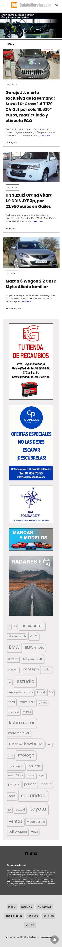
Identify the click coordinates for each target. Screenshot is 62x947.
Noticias (12, 85)
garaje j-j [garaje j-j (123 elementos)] (43, 702)
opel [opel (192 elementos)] (42, 775)
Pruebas (11, 273)
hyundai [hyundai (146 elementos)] (27, 711)
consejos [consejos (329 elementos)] (31, 669)
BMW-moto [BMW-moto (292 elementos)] (34, 647)
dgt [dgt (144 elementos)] (10, 682)
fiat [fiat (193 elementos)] (51, 692)
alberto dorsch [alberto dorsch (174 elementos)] (17, 636)
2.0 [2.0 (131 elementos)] (15, 626)
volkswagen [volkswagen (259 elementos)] (17, 831)
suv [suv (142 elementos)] (10, 809)
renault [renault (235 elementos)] (46, 784)
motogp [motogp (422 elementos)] (26, 755)
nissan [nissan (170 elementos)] (31, 775)
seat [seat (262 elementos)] (11, 796)
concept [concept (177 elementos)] (13, 669)
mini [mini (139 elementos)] (49, 744)
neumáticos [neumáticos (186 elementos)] (15, 775)
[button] (31, 361)
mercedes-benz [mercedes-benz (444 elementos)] (25, 743)
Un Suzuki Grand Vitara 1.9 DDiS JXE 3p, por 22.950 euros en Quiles (29, 200)
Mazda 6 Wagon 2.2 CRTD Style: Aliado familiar (31, 283)
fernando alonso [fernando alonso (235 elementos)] (20, 692)
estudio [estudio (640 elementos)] (25, 681)
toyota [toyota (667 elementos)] (38, 808)
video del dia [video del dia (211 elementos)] (36, 822)
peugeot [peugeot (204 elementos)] (14, 784)
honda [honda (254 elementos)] (13, 711)
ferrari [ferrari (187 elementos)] (41, 692)
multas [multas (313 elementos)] (34, 766)
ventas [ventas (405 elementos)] (15, 821)
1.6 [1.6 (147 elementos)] (9, 626)
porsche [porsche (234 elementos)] (30, 784)
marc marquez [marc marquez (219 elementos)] (18, 733)
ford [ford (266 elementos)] (11, 702)
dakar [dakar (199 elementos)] (47, 669)
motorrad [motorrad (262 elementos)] (16, 766)
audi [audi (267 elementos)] (34, 636)
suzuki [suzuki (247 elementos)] (20, 809)
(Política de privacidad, (43, 870)
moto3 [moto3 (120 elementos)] (11, 756)
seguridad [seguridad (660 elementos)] (33, 795)
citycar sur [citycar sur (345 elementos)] (32, 658)
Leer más (45, 135)
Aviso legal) (11, 872)
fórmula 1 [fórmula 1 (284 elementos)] (27, 702)
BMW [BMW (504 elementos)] (14, 647)
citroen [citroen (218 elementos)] (13, 659)
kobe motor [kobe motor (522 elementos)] (22, 723)
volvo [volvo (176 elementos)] (34, 831)
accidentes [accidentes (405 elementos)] (32, 625)
